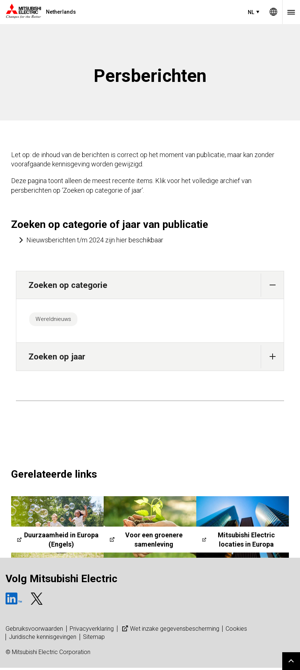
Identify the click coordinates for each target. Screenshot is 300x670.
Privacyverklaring (92, 630)
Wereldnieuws (56, 320)
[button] (272, 285)
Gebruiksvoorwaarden (34, 630)
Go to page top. (291, 661)
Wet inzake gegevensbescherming (169, 630)
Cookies (236, 630)
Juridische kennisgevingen (42, 639)
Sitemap (94, 639)
